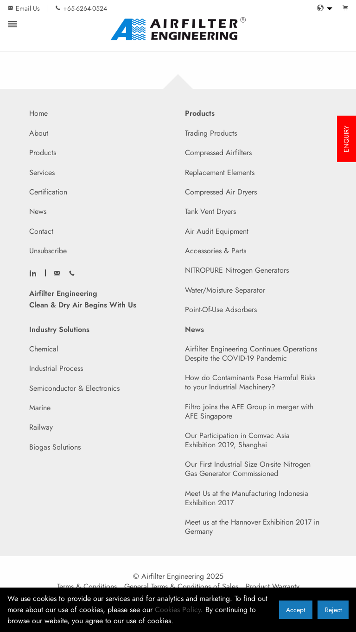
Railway (41, 427)
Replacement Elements (219, 172)
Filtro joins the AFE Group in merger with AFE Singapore (249, 411)
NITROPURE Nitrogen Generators (237, 270)
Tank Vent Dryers (210, 211)
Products (42, 152)
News (37, 211)
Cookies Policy (178, 609)
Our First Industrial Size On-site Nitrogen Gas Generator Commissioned (248, 469)
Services (42, 172)
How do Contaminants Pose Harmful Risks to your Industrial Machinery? (250, 382)
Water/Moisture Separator (225, 290)
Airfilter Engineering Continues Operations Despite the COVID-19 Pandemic (251, 353)
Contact (41, 231)
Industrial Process (56, 368)
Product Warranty (272, 586)
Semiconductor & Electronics (74, 388)
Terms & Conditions (87, 586)
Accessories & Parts (215, 250)
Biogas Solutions (55, 447)
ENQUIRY (346, 138)
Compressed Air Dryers (221, 192)
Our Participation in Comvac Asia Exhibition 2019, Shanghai (237, 440)
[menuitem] (322, 8)
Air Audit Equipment (216, 231)
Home (38, 113)
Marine (40, 407)
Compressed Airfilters (218, 152)
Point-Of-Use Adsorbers (221, 309)
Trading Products (211, 133)
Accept (295, 609)
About (38, 133)
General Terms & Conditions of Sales (181, 586)
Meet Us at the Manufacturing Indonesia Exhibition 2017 (246, 498)
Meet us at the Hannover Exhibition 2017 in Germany (252, 527)
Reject (333, 609)
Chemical (43, 349)
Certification (48, 192)
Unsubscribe (48, 250)
